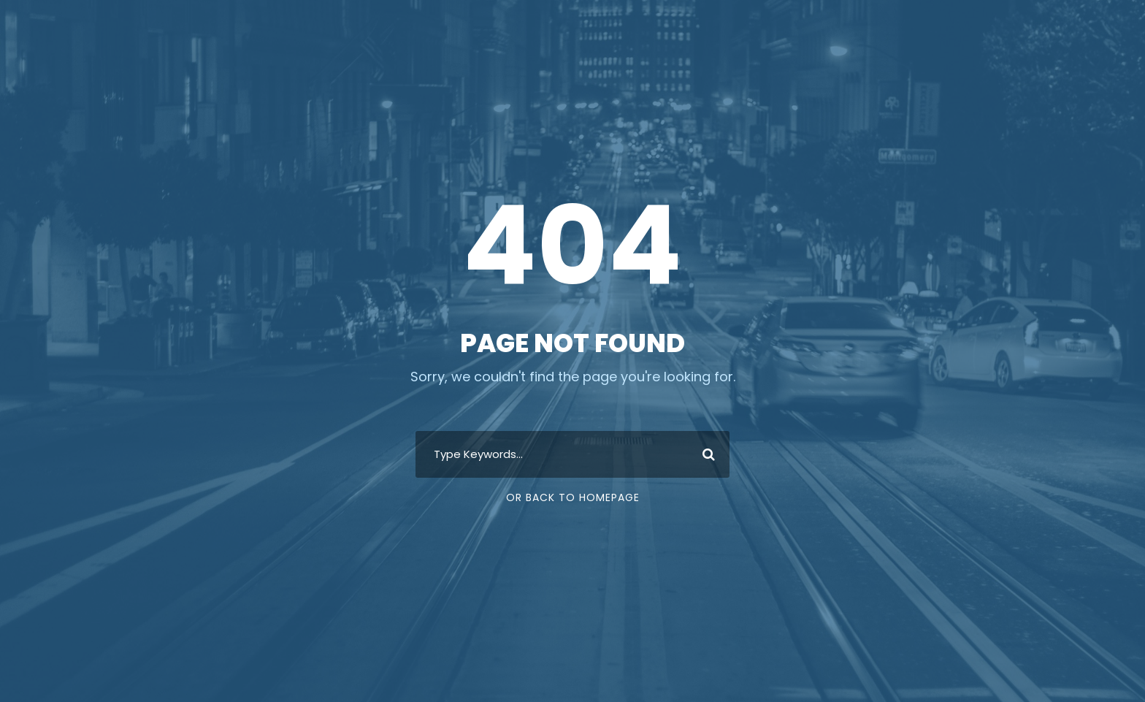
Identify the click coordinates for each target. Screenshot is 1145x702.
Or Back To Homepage (573, 497)
